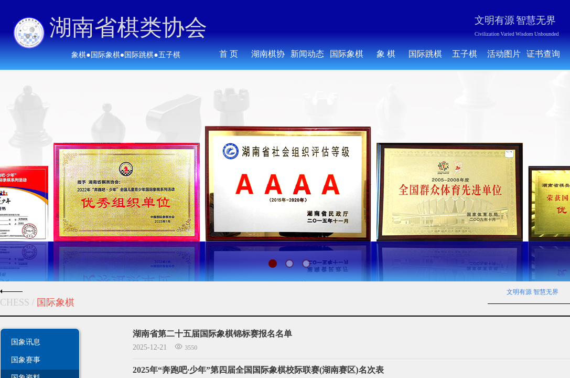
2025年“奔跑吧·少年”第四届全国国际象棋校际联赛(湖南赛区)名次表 (258, 369)
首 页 (228, 53)
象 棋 (386, 53)
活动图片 (504, 53)
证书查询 (543, 53)
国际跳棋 (425, 53)
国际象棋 (346, 53)
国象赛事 (25, 359)
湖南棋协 (268, 53)
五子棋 (464, 53)
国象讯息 (25, 342)
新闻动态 (307, 53)
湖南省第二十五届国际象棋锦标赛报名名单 (212, 333)
